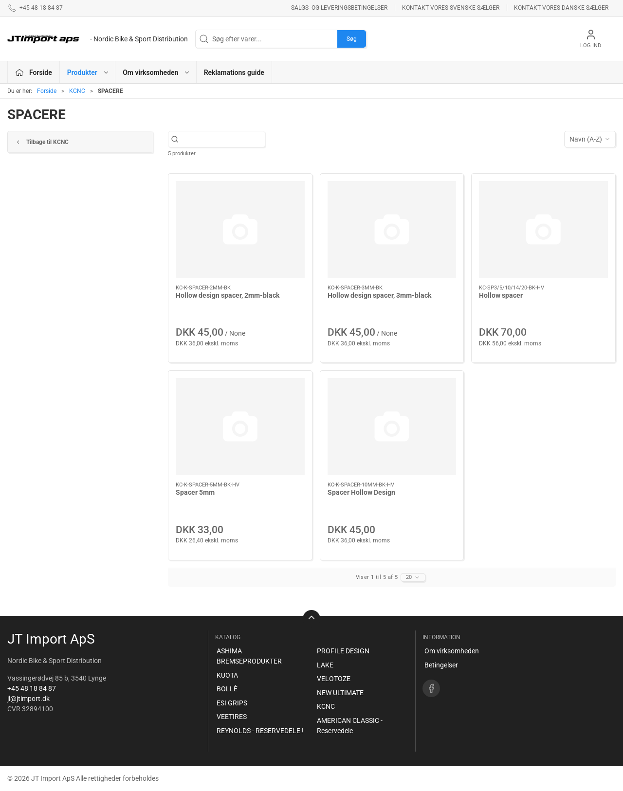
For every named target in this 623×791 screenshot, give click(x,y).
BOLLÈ (227, 689)
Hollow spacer (501, 295)
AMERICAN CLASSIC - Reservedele (350, 726)
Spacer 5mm (195, 492)
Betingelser (441, 665)
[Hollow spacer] (543, 229)
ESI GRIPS (232, 703)
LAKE (325, 665)
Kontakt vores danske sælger (561, 7)
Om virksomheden (451, 651)
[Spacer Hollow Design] (392, 426)
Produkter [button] (88, 72)
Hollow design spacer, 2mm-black (227, 295)
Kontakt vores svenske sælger (450, 7)
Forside (46, 91)
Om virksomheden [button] (156, 72)
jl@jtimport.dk (28, 698)
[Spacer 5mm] (240, 426)
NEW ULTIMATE (340, 693)
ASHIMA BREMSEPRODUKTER (249, 656)
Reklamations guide (234, 72)
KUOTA (227, 675)
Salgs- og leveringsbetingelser (339, 7)
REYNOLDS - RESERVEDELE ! (260, 731)
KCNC (77, 91)
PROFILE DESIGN (343, 651)
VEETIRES (232, 716)
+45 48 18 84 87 (31, 688)
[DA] (97, 38)
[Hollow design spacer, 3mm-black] (392, 229)
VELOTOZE (333, 679)
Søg (352, 39)
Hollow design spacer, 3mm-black (379, 295)
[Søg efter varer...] (221, 139)
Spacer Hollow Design (361, 492)
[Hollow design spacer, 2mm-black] (240, 229)
